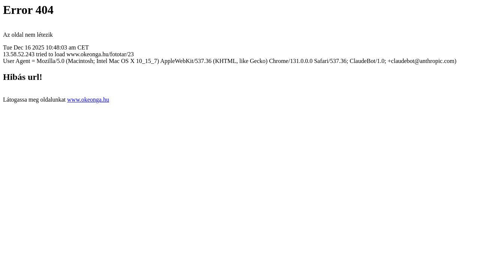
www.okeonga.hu (88, 99)
